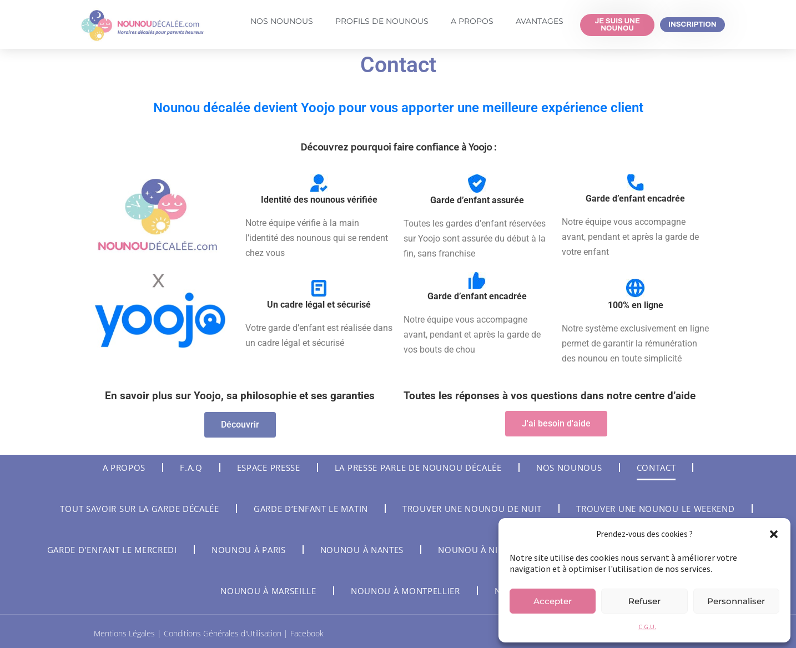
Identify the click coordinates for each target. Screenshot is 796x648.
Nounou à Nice (473, 549)
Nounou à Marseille (268, 590)
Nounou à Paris (248, 549)
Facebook (307, 633)
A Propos (472, 21)
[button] (773, 534)
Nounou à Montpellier (405, 590)
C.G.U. (647, 626)
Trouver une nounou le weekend (655, 508)
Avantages (539, 21)
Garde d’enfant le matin (311, 508)
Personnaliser (736, 601)
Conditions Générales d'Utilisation (224, 633)
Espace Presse (268, 467)
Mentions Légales (125, 633)
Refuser (644, 601)
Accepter (552, 601)
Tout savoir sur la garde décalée (139, 508)
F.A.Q (191, 467)
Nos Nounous (281, 21)
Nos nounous (569, 467)
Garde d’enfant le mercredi (112, 549)
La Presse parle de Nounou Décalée (418, 467)
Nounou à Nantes (362, 549)
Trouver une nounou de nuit (472, 508)
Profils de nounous (382, 21)
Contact (656, 467)
